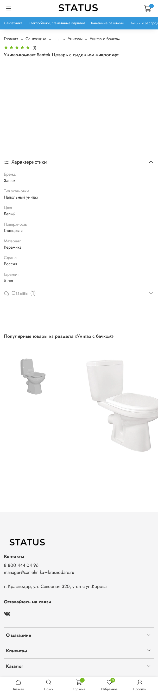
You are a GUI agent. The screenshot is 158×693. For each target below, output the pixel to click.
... (57, 38)
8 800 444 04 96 (21, 565)
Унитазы (75, 39)
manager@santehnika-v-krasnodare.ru (39, 572)
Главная (11, 39)
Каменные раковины (107, 23)
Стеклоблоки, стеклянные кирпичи (57, 23)
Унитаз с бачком (105, 39)
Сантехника (13, 23)
